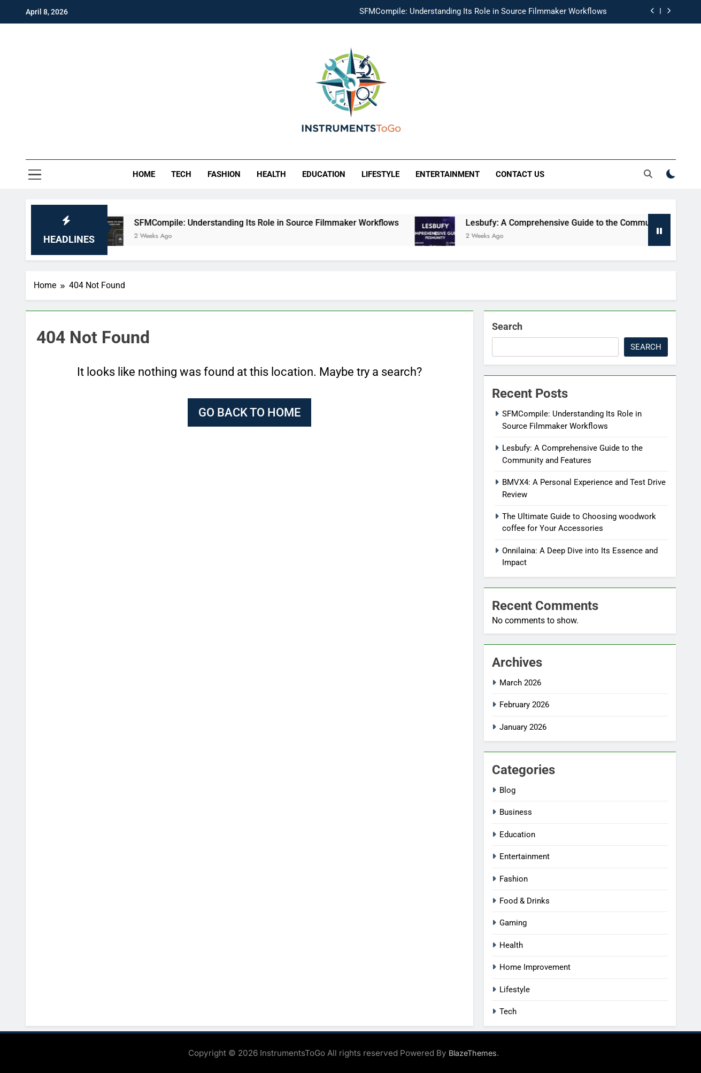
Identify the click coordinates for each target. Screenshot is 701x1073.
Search (507, 326)
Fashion (224, 174)
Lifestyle (380, 174)
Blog (507, 790)
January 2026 (522, 727)
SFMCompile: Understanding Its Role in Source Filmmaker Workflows (483, 11)
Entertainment (447, 174)
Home (144, 174)
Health (271, 174)
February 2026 (524, 704)
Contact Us (520, 174)
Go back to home (249, 412)
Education (323, 174)
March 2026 (520, 683)
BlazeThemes (473, 1052)
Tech (181, 174)
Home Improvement (535, 967)
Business (515, 812)
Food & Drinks (524, 901)
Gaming (513, 923)
